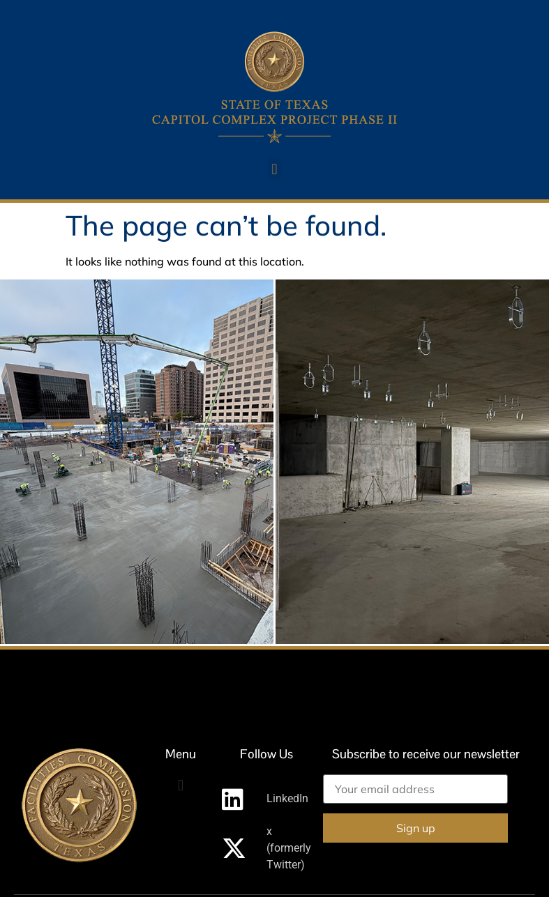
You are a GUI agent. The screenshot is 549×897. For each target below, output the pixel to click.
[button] (274, 169)
